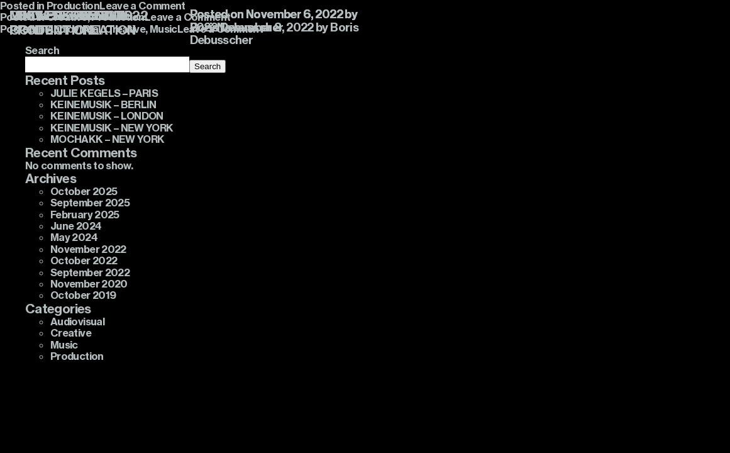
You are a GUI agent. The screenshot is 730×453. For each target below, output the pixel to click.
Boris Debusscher (237, 27)
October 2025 (83, 191)
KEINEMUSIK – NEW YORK (112, 127)
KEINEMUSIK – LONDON (106, 115)
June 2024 (75, 226)
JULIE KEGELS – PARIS (104, 93)
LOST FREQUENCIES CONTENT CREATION (72, 23)
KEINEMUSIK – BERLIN (103, 104)
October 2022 (83, 260)
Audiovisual (77, 321)
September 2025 (90, 202)
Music (64, 344)
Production (77, 356)
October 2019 (83, 295)
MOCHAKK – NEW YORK (107, 139)
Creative (70, 333)
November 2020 (89, 283)
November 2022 (88, 249)
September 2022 (90, 272)
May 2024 (73, 237)
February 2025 (84, 214)
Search (207, 66)
